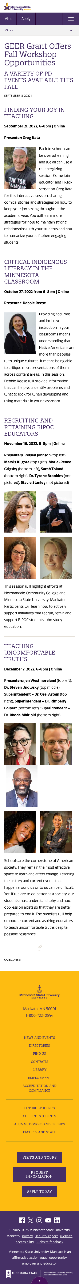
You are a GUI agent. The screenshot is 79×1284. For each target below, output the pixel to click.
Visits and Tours (40, 1157)
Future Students (39, 1108)
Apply (26, 19)
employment (39, 1078)
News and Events (39, 1038)
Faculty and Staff (39, 1132)
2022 (38, 30)
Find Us (39, 1053)
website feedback (49, 1242)
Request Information (39, 1174)
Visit (8, 19)
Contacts (39, 1062)
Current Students (39, 1116)
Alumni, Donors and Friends (39, 1124)
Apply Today (39, 1191)
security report (46, 1236)
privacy (27, 1236)
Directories (39, 1046)
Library (39, 1070)
